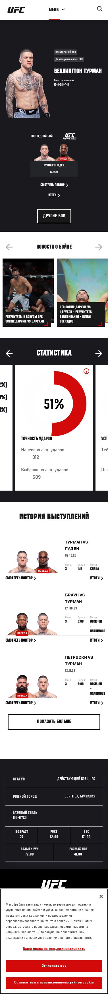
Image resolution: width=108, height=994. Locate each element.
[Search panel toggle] (100, 9)
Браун (72, 596)
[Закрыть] (101, 896)
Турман (73, 543)
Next (99, 247)
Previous (9, 247)
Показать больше (54, 721)
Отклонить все (54, 966)
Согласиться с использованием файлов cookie (54, 983)
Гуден (72, 550)
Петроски (76, 658)
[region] (54, 941)
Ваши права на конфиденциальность (54, 949)
